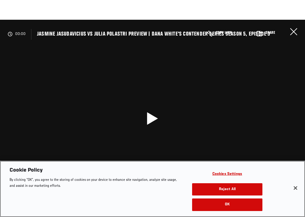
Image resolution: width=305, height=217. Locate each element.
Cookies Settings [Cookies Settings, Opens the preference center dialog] (227, 174)
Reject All (227, 189)
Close (293, 31)
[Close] (295, 188)
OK (227, 205)
